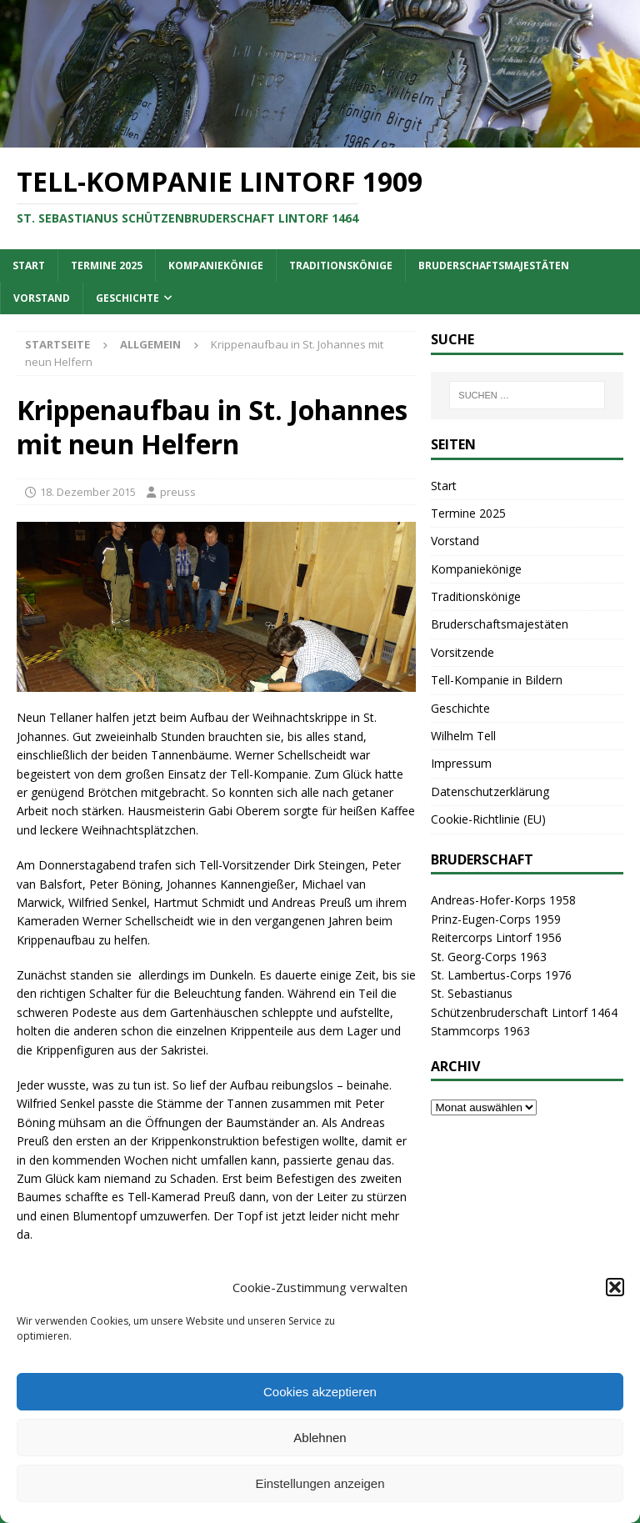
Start (28, 265)
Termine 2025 (106, 265)
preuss (178, 491)
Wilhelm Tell (463, 736)
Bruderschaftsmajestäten (493, 265)
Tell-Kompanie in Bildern (496, 680)
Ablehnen (319, 1437)
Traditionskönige (340, 265)
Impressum (461, 763)
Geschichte (127, 298)
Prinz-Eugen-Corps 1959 (496, 919)
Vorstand (41, 298)
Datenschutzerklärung (490, 791)
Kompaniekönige (215, 265)
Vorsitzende (462, 652)
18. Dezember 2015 (88, 491)
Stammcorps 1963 (480, 1031)
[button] (615, 1287)
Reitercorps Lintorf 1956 (496, 937)
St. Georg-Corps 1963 (489, 956)
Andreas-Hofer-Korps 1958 (503, 900)
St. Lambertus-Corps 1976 (501, 975)
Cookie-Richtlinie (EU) (488, 819)
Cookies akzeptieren (320, 1392)
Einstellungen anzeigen (319, 1483)
